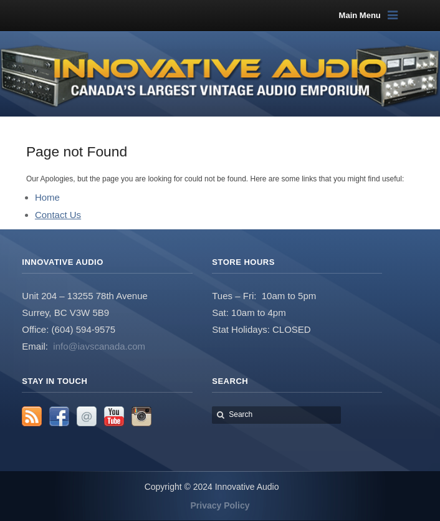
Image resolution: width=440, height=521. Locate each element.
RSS (32, 416)
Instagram (141, 416)
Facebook (59, 416)
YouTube (114, 416)
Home (47, 197)
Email (87, 416)
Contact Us (58, 214)
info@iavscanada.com (99, 346)
